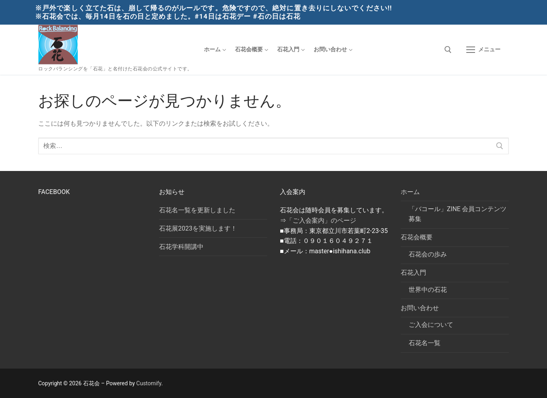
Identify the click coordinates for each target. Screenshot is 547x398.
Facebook (54, 192)
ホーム (411, 192)
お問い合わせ (420, 308)
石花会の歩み (428, 254)
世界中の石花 (428, 289)
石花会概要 (417, 237)
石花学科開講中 (181, 246)
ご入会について (431, 324)
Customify (148, 383)
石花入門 (414, 272)
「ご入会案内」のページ (321, 220)
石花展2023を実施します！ (198, 228)
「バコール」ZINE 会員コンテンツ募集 (457, 214)
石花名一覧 (424, 343)
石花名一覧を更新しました (197, 210)
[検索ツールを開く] (448, 49)
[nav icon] (483, 49)
